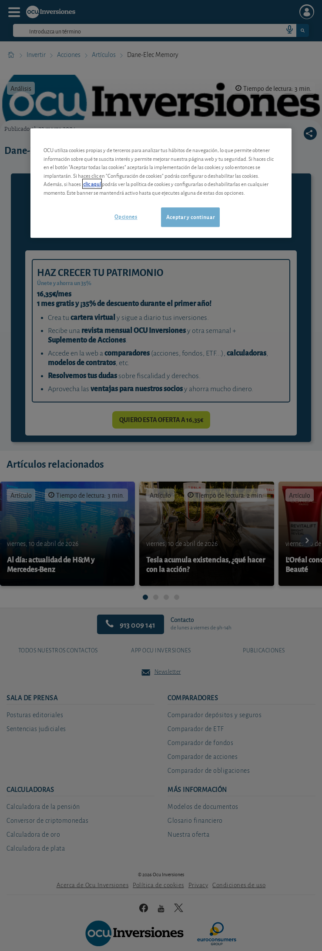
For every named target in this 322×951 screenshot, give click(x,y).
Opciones (125, 217)
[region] (161, 183)
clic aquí (92, 184)
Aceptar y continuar (190, 217)
